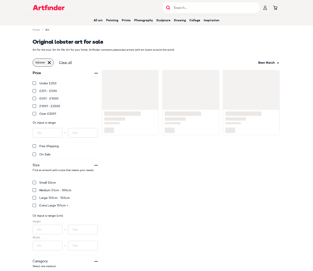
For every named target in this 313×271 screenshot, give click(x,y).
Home (36, 29)
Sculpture (163, 20)
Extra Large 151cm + (50, 205)
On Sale (41, 154)
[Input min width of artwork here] (47, 245)
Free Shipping (46, 146)
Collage (194, 20)
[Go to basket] (275, 7)
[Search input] (213, 7)
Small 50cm (44, 183)
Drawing (180, 20)
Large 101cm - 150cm (51, 198)
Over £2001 (44, 114)
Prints (126, 20)
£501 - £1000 (45, 98)
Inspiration (211, 20)
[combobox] (268, 63)
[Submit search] (168, 7)
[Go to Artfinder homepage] (49, 7)
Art (47, 29)
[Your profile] (265, 7)
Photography (143, 20)
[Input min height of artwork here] (47, 229)
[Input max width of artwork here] (83, 245)
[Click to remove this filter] (49, 63)
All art (98, 20)
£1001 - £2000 (46, 106)
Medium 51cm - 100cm (52, 190)
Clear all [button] (65, 62)
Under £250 (45, 83)
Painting (112, 20)
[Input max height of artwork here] (83, 229)
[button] (268, 63)
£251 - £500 (45, 91)
